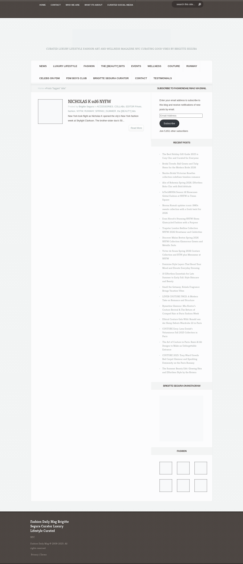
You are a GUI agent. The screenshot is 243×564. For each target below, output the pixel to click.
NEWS (43, 66)
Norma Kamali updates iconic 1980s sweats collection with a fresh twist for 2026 (181, 209)
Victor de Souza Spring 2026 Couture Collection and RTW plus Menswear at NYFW (181, 254)
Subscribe (169, 123)
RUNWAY (191, 66)
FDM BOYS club (76, 78)
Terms (43, 554)
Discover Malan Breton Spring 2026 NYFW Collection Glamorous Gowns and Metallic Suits (182, 241)
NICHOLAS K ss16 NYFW (89, 101)
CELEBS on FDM (49, 78)
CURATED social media (120, 5)
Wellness (154, 66)
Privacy (35, 554)
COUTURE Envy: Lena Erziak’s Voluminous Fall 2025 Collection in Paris (179, 332)
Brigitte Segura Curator (111, 78)
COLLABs (119, 106)
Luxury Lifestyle (65, 66)
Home (41, 88)
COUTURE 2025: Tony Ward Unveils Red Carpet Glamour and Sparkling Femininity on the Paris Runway (180, 359)
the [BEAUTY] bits (113, 66)
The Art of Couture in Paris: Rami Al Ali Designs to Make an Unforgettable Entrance (182, 345)
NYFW (80, 111)
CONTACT (56, 5)
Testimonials (162, 78)
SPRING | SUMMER (105, 111)
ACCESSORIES (105, 106)
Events (136, 66)
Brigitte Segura (86, 106)
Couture (174, 66)
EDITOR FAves (133, 106)
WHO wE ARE (73, 5)
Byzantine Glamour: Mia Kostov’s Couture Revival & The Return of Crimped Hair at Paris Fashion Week (180, 309)
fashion (89, 66)
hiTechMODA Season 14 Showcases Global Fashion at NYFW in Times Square (179, 195)
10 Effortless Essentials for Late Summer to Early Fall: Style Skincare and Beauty (180, 277)
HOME (42, 5)
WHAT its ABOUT (94, 5)
